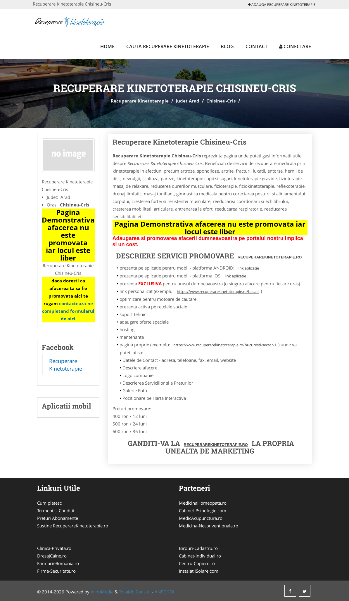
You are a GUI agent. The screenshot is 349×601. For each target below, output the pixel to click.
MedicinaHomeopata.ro (203, 503)
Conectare (295, 46)
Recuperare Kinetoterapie (140, 101)
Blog (227, 46)
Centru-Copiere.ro (197, 563)
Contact (256, 46)
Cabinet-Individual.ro (200, 556)
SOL (171, 592)
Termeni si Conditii (55, 510)
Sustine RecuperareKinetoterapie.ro (72, 526)
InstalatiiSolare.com (198, 571)
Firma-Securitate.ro (56, 571)
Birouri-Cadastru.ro (198, 548)
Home (107, 46)
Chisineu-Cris (221, 101)
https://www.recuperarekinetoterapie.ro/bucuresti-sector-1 (224, 345)
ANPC (160, 592)
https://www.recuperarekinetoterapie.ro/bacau (218, 291)
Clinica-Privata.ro (54, 548)
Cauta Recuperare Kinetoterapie (167, 46)
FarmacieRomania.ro (58, 563)
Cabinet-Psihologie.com (202, 510)
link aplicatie (248, 268)
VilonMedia (102, 592)
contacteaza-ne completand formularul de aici (68, 311)
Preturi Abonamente (57, 518)
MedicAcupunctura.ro (200, 518)
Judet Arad (187, 101)
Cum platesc (49, 503)
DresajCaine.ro (52, 556)
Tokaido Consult (135, 592)
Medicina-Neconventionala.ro (208, 526)
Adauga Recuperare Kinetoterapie (281, 4)
